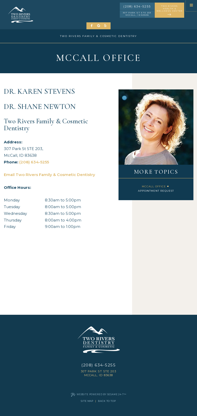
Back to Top (107, 401)
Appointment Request (156, 190)
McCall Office (154, 186)
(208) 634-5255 (137, 6)
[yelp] (105, 25)
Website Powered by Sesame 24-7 (98, 394)
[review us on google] (99, 25)
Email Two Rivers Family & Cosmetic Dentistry (49, 174)
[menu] (191, 5)
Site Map (87, 401)
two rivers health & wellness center (169, 10)
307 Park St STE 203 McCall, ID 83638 (137, 14)
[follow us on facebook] (92, 25)
